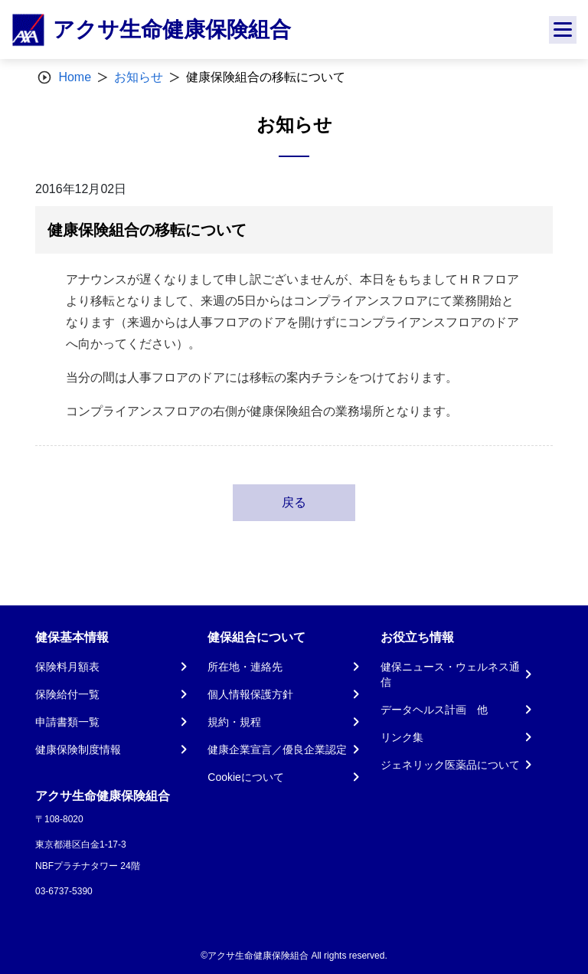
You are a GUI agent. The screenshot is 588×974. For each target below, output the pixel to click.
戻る (294, 502)
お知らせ (138, 77)
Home (74, 77)
